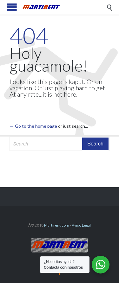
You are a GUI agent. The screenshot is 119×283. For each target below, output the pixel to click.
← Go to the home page (33, 126)
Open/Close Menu (12, 7)
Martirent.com (56, 225)
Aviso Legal (81, 225)
